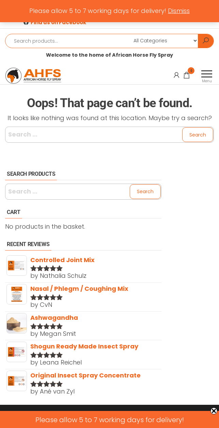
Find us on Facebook (58, 22)
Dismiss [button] (179, 10)
